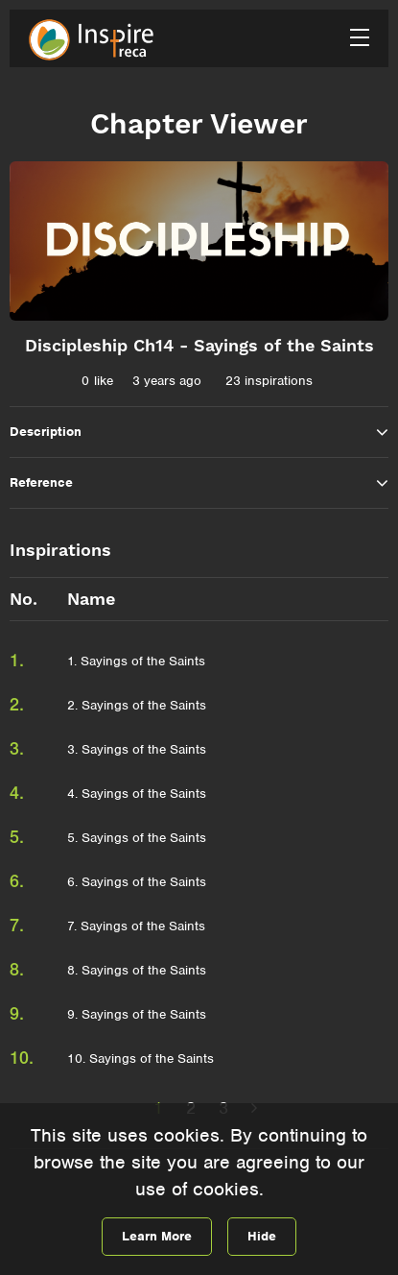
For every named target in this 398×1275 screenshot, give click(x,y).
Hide (261, 1236)
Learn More (157, 1236)
